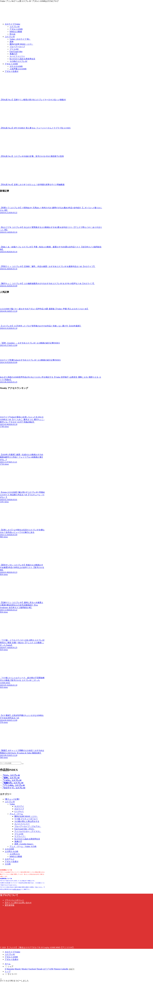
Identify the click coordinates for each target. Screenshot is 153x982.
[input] (10, 763)
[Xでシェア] (5, 969)
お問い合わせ (16, 889)
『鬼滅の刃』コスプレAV (13, 783)
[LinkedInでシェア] (64, 969)
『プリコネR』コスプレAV (13, 785)
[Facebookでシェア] (32, 969)
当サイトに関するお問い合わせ (18, 903)
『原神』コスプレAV (11, 778)
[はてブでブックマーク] (46, 969)
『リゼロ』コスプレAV (12, 780)
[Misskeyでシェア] (25, 969)
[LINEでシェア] (51, 969)
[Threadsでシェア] (39, 969)
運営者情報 (9, 905)
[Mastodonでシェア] (10, 969)
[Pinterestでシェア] (57, 969)
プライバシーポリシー (14, 900)
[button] (23, 763)
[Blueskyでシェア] (18, 969)
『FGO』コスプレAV (11, 775)
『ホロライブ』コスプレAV (13, 788)
